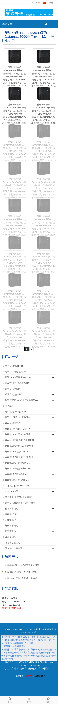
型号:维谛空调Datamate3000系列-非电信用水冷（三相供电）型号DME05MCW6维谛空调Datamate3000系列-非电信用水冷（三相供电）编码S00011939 (43, 225)
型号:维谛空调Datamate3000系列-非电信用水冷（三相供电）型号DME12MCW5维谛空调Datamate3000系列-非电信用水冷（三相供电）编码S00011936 (14, 188)
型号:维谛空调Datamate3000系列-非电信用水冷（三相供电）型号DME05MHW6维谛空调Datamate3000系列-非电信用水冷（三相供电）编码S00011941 (43, 262)
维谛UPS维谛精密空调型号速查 (20, 503)
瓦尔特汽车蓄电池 (13, 548)
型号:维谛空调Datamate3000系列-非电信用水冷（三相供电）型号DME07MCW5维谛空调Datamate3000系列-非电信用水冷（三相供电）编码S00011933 (43, 113)
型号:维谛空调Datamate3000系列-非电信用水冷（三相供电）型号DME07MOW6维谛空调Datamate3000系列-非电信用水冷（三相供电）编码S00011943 (43, 300)
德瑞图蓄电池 (11, 508)
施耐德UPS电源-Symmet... (18, 451)
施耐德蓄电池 (11, 525)
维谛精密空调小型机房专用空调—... (22, 400)
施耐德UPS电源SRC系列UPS (19, 440)
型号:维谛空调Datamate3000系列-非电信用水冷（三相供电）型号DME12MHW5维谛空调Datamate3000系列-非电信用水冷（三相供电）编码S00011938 (14, 225)
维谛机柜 (9, 406)
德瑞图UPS (10, 537)
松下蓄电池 (10, 531)
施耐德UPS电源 (12, 423)
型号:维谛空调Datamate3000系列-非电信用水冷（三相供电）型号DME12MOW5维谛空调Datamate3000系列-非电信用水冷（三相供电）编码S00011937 (43, 188)
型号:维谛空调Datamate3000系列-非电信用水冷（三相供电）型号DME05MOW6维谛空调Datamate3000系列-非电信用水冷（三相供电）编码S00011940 (14, 262)
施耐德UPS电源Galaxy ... (17, 474)
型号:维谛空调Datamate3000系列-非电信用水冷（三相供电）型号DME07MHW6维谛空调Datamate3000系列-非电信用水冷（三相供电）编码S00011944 (14, 337)
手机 (9, 699)
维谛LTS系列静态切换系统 (18, 417)
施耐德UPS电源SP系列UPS (18, 428)
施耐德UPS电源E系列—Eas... (19, 468)
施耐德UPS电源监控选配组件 (19, 457)
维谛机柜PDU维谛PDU (16, 411)
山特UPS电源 (11, 491)
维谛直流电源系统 (13, 394)
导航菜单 (7, 24)
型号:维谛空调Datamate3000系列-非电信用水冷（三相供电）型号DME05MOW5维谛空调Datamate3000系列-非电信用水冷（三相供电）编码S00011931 (43, 76)
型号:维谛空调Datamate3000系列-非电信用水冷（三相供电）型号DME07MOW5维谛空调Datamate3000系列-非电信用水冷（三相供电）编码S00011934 (14, 151)
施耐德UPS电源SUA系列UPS (19, 446)
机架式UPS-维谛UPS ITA (17, 383)
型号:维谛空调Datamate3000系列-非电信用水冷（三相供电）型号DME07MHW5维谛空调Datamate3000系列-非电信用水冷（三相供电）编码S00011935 (43, 151)
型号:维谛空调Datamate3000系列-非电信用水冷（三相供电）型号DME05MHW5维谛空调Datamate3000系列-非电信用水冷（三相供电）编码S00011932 (14, 113)
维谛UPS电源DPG (14, 366)
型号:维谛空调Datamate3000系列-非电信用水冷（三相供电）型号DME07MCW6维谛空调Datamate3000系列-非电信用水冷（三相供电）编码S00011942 (14, 300)
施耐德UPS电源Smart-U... (17, 463)
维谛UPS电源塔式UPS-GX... (19, 371)
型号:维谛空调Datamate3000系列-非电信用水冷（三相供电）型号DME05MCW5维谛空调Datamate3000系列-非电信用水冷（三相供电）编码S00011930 (14, 76)
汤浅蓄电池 (10, 520)
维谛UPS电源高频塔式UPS (18, 377)
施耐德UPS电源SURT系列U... (19, 434)
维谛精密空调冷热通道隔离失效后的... (22, 565)
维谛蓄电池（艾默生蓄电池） (19, 497)
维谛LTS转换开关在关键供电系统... (21, 572)
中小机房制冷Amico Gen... (18, 485)
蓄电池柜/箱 (11, 514)
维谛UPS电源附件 (14, 389)
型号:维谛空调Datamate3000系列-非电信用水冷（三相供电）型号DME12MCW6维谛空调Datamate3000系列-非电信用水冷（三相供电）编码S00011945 (43, 337)
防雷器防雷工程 (12, 542)
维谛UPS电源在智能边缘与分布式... (21, 578)
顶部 (48, 699)
